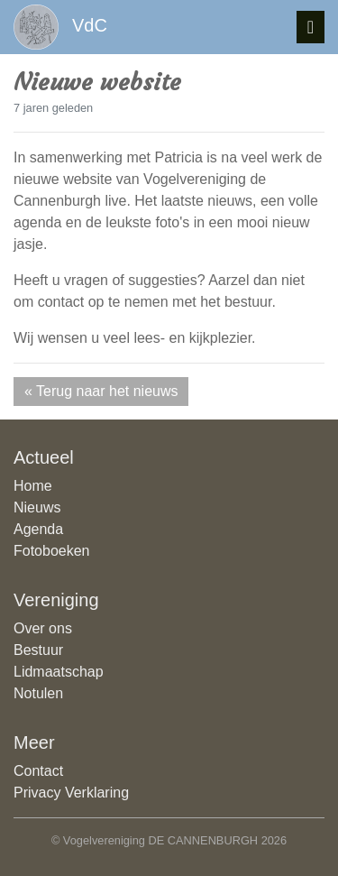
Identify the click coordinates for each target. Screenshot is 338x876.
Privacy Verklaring (71, 792)
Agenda (38, 529)
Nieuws (37, 507)
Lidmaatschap (59, 671)
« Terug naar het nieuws (101, 391)
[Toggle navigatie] (310, 27)
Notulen (38, 693)
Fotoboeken (52, 550)
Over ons (43, 628)
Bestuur (38, 650)
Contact (38, 771)
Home (33, 485)
